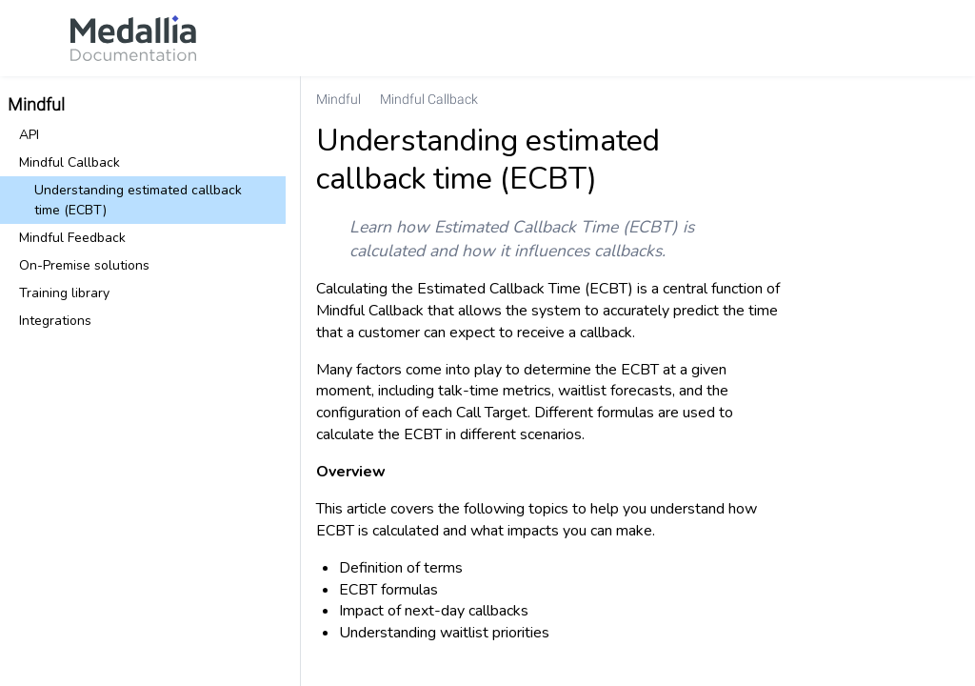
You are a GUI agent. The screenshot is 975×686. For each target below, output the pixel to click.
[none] (952, 99)
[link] (133, 38)
